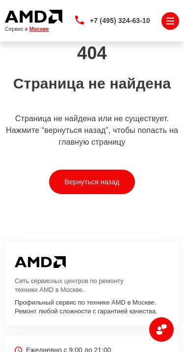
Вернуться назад (92, 182)
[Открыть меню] (170, 21)
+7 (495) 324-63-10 (120, 20)
